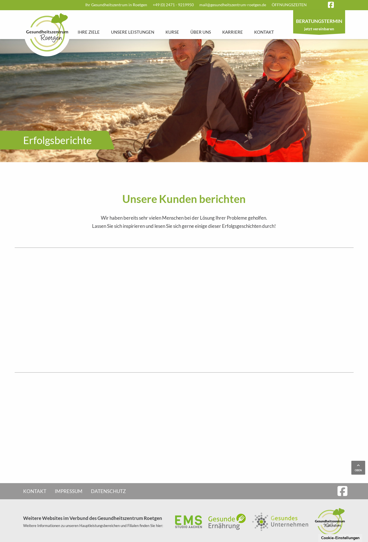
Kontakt (264, 32)
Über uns (200, 32)
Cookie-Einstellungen (340, 538)
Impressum (68, 491)
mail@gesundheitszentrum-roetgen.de (232, 4)
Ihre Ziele (89, 32)
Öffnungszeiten (289, 4)
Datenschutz (108, 491)
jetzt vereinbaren (319, 25)
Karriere (232, 32)
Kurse (172, 32)
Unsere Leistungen (132, 32)
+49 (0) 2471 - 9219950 (173, 4)
